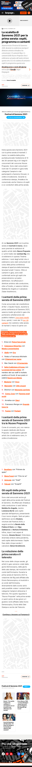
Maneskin (8, 386)
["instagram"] (7, 753)
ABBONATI (23, 12)
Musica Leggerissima (10, 349)
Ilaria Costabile (11, 80)
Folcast (7, 484)
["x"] (15, 753)
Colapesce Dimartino (13, 346)
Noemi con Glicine (14, 378)
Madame (7, 382)
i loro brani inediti (22, 318)
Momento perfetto (22, 390)
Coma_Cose (10, 394)
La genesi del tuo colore (11, 370)
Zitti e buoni (21, 386)
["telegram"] (22, 753)
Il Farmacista (22, 363)
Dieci (17, 400)
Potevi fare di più (19, 342)
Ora (14, 353)
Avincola (7, 480)
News (3, 671)
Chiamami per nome (13, 359)
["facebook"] (18, 753)
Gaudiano (8, 469)
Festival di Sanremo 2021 (9, 28)
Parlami (17, 411)
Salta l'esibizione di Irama (14, 367)
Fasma (8, 411)
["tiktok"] (3, 753)
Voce (17, 382)
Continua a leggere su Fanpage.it (16, 615)
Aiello (6, 353)
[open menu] (2, 13)
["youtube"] (11, 753)
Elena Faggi (9, 476)
